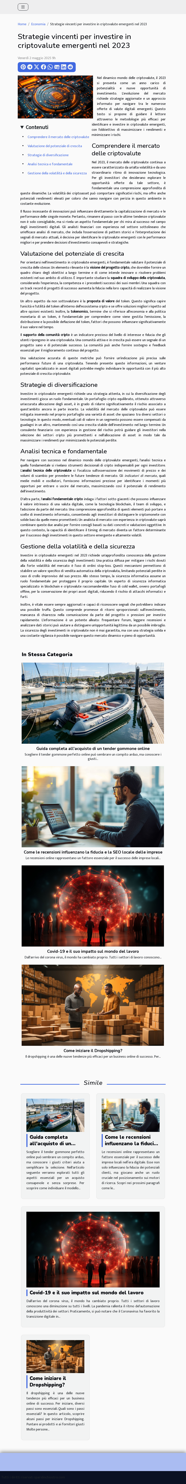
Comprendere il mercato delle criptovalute (58, 137)
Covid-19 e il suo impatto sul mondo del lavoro (93, 951)
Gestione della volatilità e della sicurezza (57, 173)
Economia (38, 24)
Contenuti (37, 127)
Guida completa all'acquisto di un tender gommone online (93, 748)
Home (22, 24)
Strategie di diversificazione (48, 155)
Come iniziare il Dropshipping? (93, 1051)
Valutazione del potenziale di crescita (55, 146)
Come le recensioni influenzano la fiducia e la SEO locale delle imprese (93, 852)
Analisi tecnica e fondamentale (50, 164)
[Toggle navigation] (23, 7)
